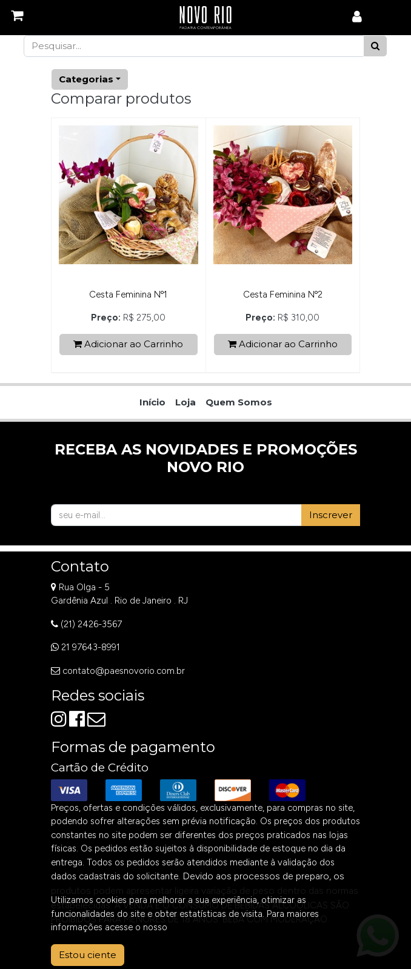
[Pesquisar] (375, 46)
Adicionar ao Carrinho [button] (128, 344)
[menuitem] (152, 403)
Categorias (86, 79)
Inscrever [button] (330, 515)
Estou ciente (87, 955)
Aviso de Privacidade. (213, 927)
